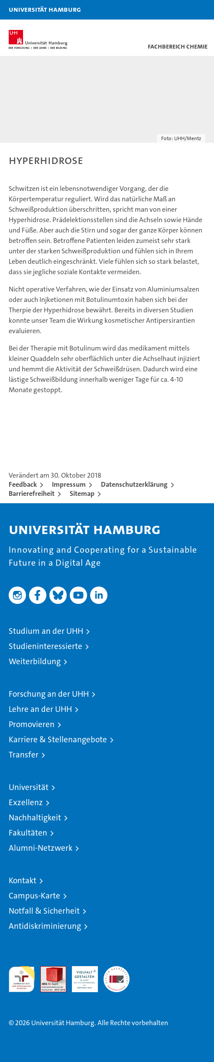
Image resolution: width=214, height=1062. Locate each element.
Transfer (24, 754)
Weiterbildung (35, 661)
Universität (29, 787)
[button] (180, 10)
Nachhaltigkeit (35, 817)
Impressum (69, 484)
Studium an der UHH (46, 631)
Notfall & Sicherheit (44, 910)
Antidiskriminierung (45, 926)
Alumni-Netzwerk (40, 847)
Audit (48, 970)
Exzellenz (26, 802)
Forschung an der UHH (49, 693)
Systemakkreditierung (117, 970)
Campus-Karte (34, 895)
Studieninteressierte (45, 646)
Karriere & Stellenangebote (58, 739)
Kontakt (22, 880)
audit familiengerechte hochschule (22, 979)
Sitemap (82, 493)
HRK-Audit (80, 975)
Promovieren (32, 724)
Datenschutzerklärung (134, 484)
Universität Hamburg (45, 9)
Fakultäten (28, 832)
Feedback (23, 484)
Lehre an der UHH (40, 709)
